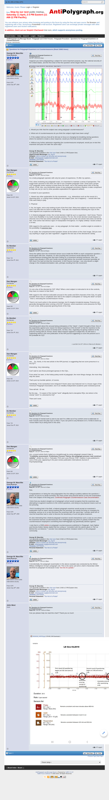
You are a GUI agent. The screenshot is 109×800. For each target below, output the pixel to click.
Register (36, 7)
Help (19, 36)
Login (28, 7)
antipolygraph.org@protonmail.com (46, 158)
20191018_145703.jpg (37, 636)
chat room (48, 30)
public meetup (36, 12)
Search (26, 36)
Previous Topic (92, 42)
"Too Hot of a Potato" (51, 161)
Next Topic (100, 42)
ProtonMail (36, 24)
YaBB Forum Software (44, 773)
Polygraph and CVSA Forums (42, 39)
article (46, 525)
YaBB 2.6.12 (69, 772)
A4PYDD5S (40, 160)
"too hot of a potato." (67, 568)
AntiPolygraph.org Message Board (19, 39)
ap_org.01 (51, 154)
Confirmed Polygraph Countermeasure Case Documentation (77, 497)
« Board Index (11, 768)
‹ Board (19, 768)
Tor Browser (91, 22)
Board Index (10, 36)
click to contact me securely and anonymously (51, 156)
